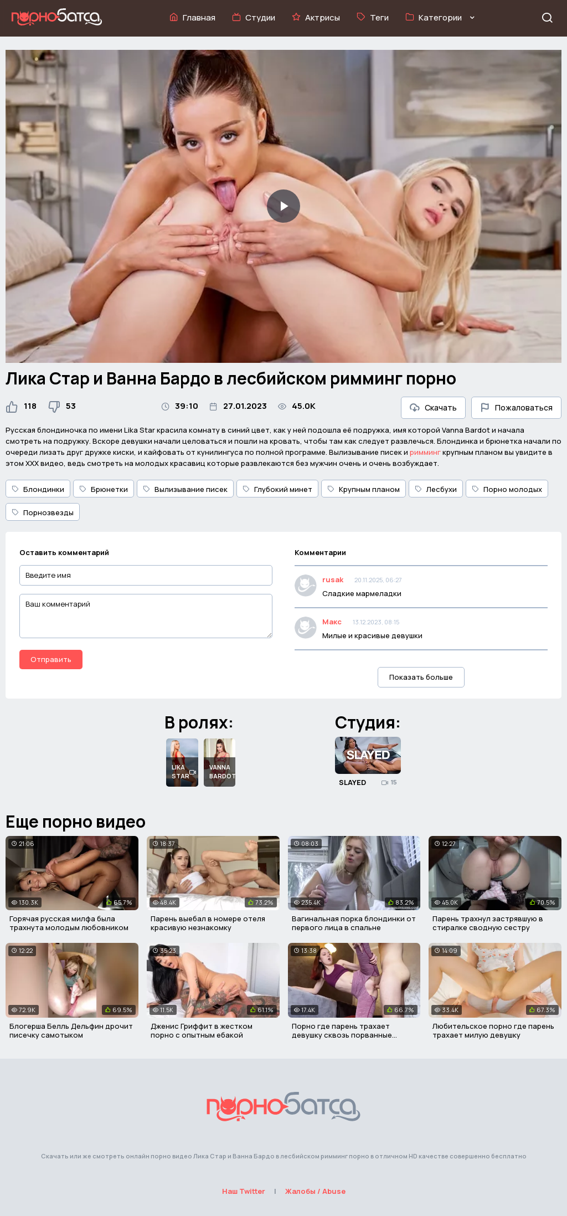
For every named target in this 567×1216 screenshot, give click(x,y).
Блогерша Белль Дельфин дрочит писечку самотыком (71, 1030)
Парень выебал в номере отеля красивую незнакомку (208, 923)
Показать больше (421, 677)
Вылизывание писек (185, 489)
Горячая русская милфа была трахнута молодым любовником (68, 923)
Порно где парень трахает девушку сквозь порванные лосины (342, 1034)
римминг (425, 452)
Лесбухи (436, 489)
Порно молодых (507, 489)
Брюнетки (103, 489)
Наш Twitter (243, 1191)
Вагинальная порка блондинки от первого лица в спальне (354, 923)
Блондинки (38, 489)
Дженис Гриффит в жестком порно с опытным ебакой (201, 1030)
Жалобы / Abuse (315, 1191)
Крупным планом (363, 489)
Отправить (50, 659)
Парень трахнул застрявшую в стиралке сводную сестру (487, 923)
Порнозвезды (43, 512)
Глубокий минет (277, 489)
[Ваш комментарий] (145, 616)
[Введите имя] (145, 575)
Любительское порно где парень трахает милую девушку (493, 1030)
